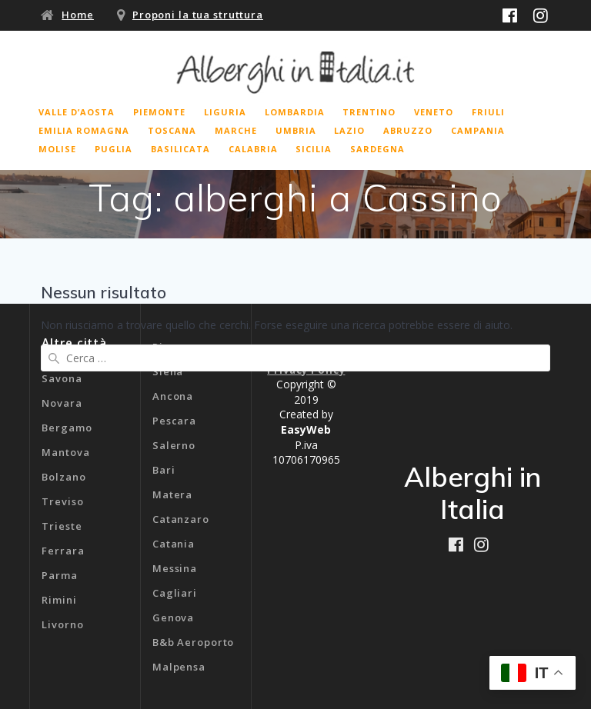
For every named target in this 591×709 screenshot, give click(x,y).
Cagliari (174, 593)
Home (78, 15)
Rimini (59, 600)
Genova (173, 617)
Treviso (62, 501)
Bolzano (63, 477)
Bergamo (67, 427)
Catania (173, 544)
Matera (172, 494)
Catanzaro (180, 519)
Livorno (62, 624)
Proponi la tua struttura (197, 15)
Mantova (65, 452)
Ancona (172, 396)
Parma (59, 575)
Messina (174, 568)
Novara (62, 403)
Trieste (62, 526)
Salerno (173, 445)
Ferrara (63, 551)
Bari (163, 470)
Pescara (174, 421)
